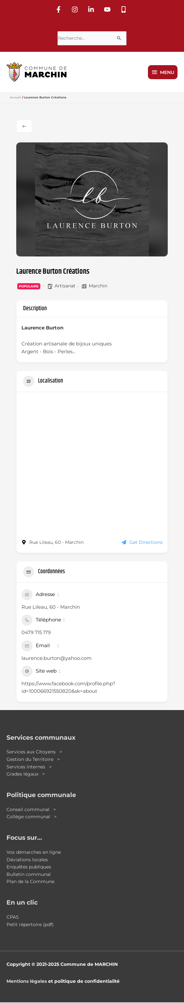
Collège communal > (32, 817)
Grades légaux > (26, 774)
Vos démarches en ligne (34, 852)
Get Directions (142, 543)
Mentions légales (27, 982)
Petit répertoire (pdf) (30, 925)
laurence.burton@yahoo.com (56, 659)
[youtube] (108, 8)
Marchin (98, 286)
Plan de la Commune (30, 882)
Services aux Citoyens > (34, 752)
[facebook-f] (59, 8)
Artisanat (65, 286)
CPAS (13, 917)
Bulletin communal (29, 875)
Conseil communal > (31, 810)
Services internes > (29, 767)
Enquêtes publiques (29, 867)
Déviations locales (27, 860)
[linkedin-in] (92, 8)
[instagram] (75, 8)
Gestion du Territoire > (33, 760)
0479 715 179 (36, 633)
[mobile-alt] (124, 8)
